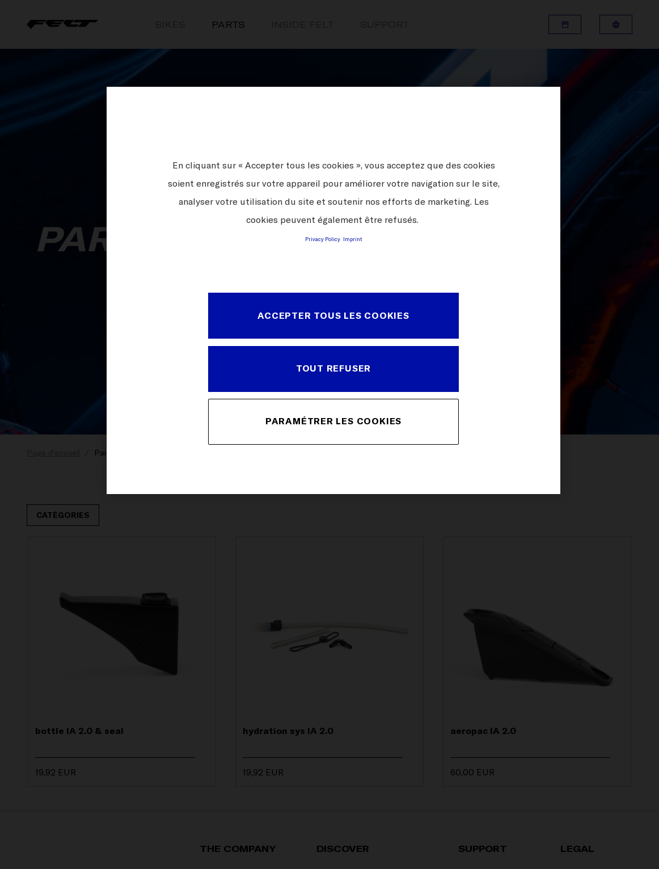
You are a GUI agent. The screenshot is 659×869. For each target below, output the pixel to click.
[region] (333, 290)
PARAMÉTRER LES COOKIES (333, 421)
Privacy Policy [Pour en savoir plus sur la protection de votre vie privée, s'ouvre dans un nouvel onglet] (322, 238)
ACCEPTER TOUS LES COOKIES (333, 315)
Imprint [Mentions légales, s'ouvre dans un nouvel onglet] (352, 238)
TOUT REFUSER (333, 368)
